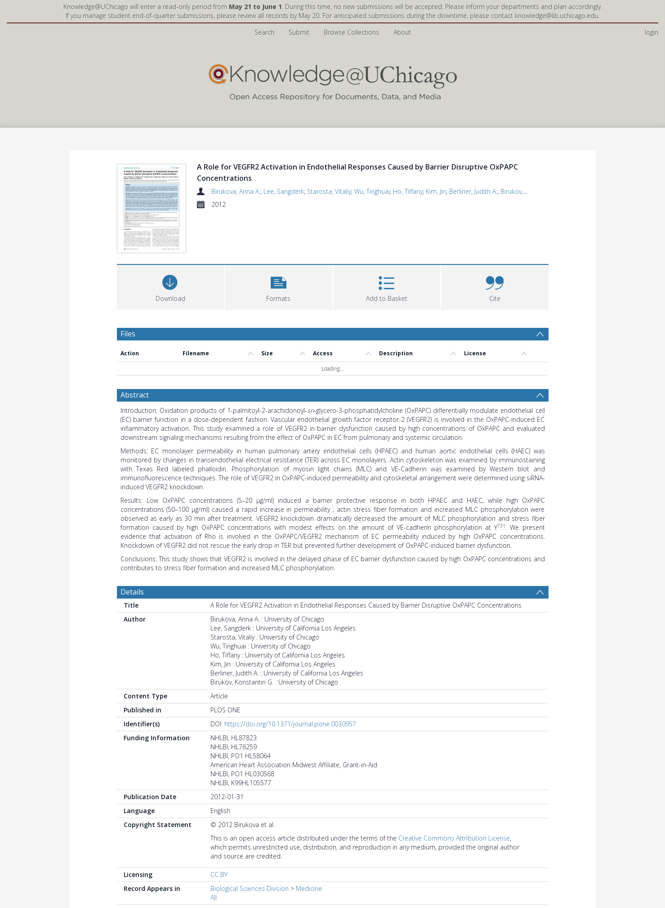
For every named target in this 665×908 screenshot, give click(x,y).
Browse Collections (351, 32)
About (402, 32)
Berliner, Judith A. (473, 191)
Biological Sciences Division (249, 890)
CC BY (219, 876)
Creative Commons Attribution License (454, 839)
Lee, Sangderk (283, 191)
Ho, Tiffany (408, 191)
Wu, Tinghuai (372, 191)
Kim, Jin (436, 191)
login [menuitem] (651, 32)
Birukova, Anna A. (235, 191)
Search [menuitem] (264, 32)
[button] (278, 287)
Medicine (309, 890)
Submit (299, 32)
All (213, 899)
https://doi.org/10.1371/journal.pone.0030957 (290, 725)
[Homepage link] (333, 80)
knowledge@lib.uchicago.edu (556, 15)
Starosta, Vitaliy (329, 191)
